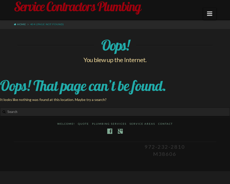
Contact (165, 123)
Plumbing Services (109, 123)
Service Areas (142, 123)
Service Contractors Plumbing (77, 6)
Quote (83, 123)
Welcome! (66, 123)
